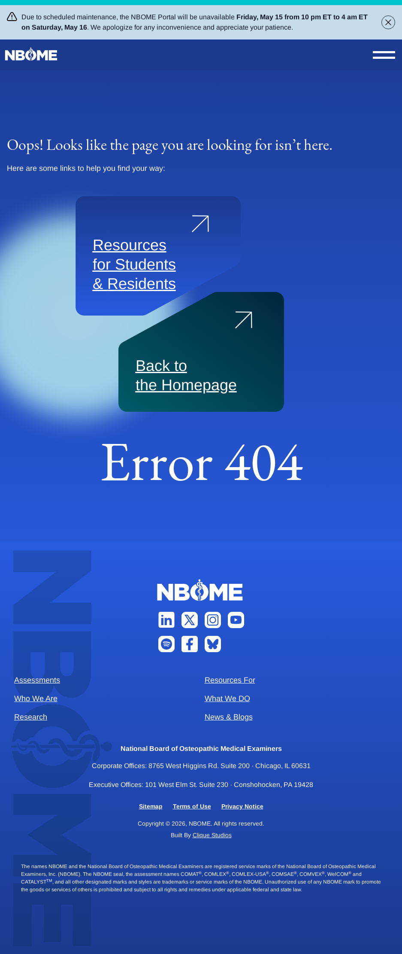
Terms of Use (192, 806)
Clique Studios (212, 835)
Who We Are (35, 698)
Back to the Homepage (186, 375)
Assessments (37, 680)
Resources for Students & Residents (134, 264)
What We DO (227, 698)
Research (30, 717)
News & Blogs (229, 717)
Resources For (230, 680)
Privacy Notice (242, 806)
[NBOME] (31, 54)
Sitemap (151, 806)
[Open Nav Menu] (384, 54)
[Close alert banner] (388, 22)
